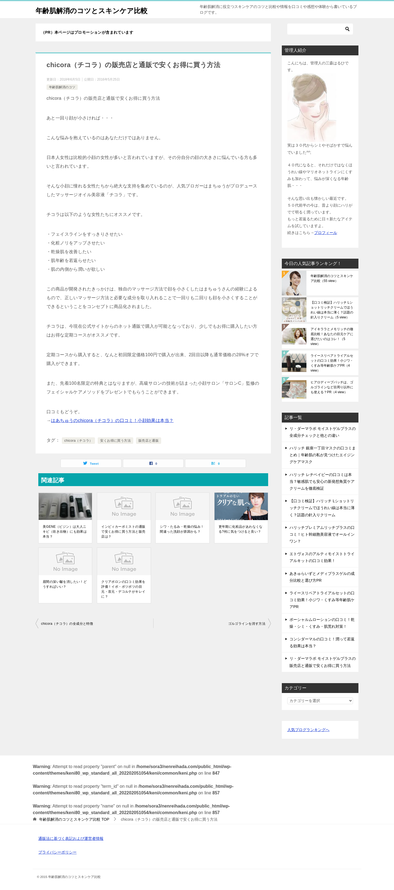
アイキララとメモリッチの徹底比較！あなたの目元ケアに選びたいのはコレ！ (332, 336)
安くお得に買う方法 (115, 441)
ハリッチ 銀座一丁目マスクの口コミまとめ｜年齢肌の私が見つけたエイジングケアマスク (322, 455)
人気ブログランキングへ (308, 730)
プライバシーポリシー (57, 852)
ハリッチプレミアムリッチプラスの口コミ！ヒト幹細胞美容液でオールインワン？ (322, 534)
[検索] (320, 29)
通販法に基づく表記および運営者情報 (70, 838)
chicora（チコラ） (78, 441)
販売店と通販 (148, 441)
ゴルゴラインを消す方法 (246, 624)
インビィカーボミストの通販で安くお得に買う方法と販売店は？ (123, 531)
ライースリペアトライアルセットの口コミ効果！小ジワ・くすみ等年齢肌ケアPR (332, 363)
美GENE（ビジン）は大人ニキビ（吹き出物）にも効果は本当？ (65, 531)
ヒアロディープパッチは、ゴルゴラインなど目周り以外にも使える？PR (332, 387)
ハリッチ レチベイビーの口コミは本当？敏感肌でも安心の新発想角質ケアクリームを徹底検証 (322, 481)
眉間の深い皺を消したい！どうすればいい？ (65, 584)
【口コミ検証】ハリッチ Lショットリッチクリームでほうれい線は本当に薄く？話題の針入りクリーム (332, 310)
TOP (74, 819)
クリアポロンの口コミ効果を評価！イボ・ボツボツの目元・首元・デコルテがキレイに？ (123, 589)
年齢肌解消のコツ (62, 87)
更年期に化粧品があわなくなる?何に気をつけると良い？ (241, 529)
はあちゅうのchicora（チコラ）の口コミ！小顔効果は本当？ (112, 420)
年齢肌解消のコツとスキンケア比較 (102, 9)
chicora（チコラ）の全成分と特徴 (67, 624)
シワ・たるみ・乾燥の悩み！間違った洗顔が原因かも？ (182, 529)
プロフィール (325, 232)
